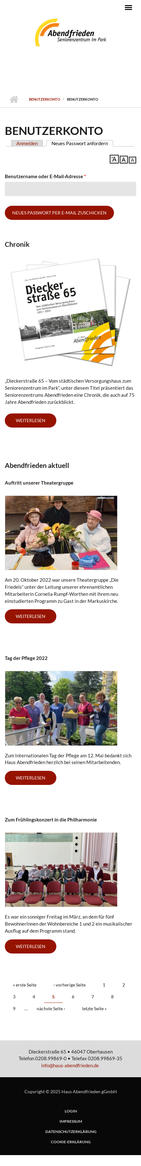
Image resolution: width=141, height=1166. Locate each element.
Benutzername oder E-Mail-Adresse (45, 176)
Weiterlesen (36, 618)
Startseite (14, 99)
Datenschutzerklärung (71, 1132)
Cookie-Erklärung (71, 1142)
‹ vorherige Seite (69, 984)
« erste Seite (24, 984)
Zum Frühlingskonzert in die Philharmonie (51, 819)
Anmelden (27, 143)
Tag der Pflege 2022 (26, 658)
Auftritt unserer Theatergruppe (39, 483)
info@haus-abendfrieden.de (70, 1065)
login (71, 1111)
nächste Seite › (51, 1008)
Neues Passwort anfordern (82, 143)
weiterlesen (30, 420)
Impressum (71, 1121)
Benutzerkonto (44, 99)
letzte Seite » (94, 1008)
